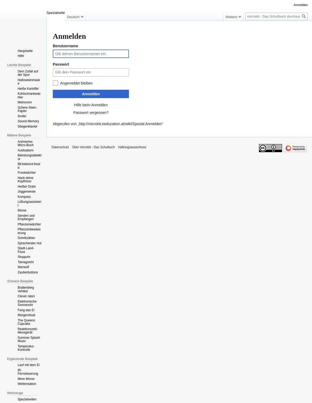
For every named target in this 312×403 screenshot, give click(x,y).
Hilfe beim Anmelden (91, 105)
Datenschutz (60, 147)
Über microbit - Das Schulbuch (93, 147)
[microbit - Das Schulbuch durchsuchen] (276, 16)
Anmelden (91, 94)
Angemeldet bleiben (76, 83)
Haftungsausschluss (132, 147)
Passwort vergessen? (90, 112)
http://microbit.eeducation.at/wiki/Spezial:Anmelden (120, 124)
